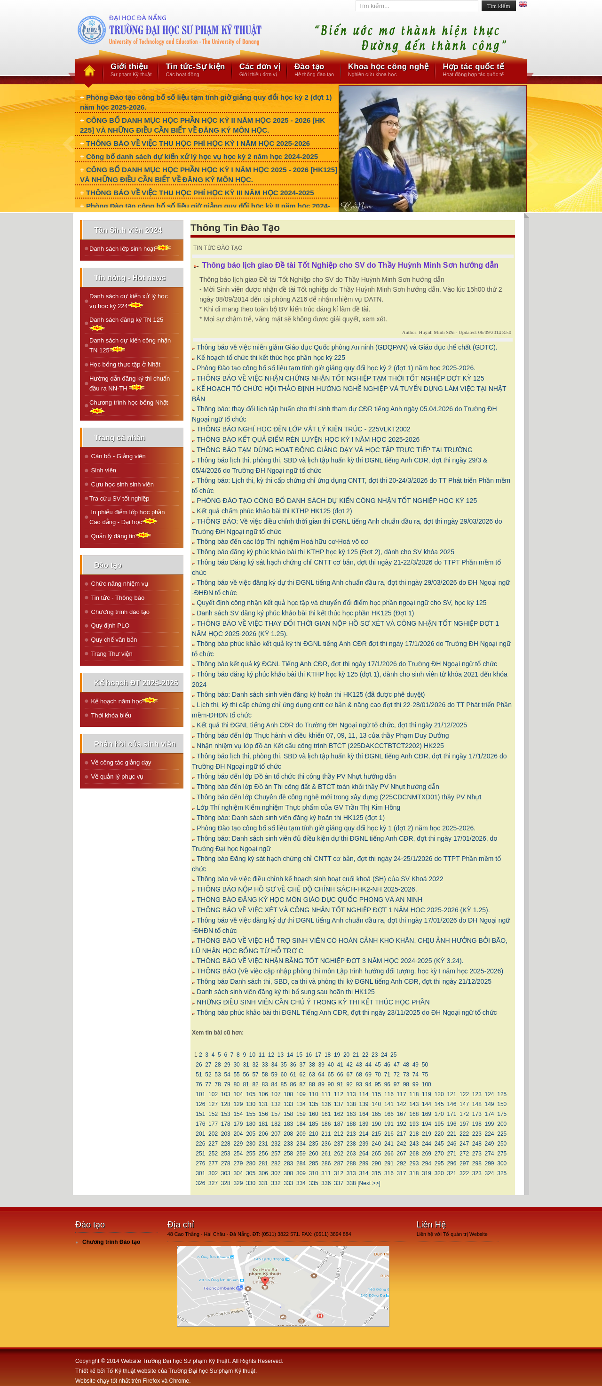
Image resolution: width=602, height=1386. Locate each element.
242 (401, 1143)
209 (301, 1134)
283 (288, 1163)
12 (271, 1054)
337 (339, 1183)
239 (363, 1143)
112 (339, 1094)
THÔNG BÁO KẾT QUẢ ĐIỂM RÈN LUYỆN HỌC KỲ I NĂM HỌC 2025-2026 (308, 439)
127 (213, 1104)
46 (387, 1064)
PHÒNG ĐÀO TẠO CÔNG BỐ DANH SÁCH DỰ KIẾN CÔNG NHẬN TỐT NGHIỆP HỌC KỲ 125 (337, 500)
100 (426, 1084)
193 (414, 1124)
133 (288, 1104)
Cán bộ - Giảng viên (117, 456)
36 (293, 1064)
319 (426, 1173)
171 (451, 1114)
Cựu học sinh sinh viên (121, 484)
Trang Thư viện (111, 653)
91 (340, 1084)
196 (451, 1124)
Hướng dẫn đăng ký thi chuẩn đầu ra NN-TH (129, 383)
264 (363, 1153)
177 (213, 1124)
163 (351, 1114)
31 (246, 1064)
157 (275, 1114)
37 (302, 1064)
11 (261, 1054)
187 (339, 1124)
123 (476, 1094)
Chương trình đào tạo (119, 611)
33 (264, 1064)
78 (217, 1084)
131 (263, 1104)
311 (326, 1173)
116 (389, 1094)
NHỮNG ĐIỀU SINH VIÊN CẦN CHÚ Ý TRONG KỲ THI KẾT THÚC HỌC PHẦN (313, 1002)
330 (251, 1183)
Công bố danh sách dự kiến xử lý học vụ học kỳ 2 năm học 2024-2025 (202, 156)
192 (401, 1124)
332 (275, 1183)
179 (238, 1124)
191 (389, 1124)
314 (363, 1173)
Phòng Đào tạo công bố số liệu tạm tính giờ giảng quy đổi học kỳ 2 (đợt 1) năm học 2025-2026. (336, 368)
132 (275, 1104)
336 (326, 1183)
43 (359, 1064)
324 (489, 1173)
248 (476, 1143)
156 (263, 1114)
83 (264, 1084)
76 (199, 1084)
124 (489, 1094)
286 (326, 1163)
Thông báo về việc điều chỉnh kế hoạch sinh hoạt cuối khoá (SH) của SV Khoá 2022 (320, 879)
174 (489, 1114)
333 (288, 1183)
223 (476, 1134)
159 (301, 1114)
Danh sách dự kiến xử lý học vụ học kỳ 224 (128, 301)
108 (288, 1094)
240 (376, 1143)
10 (252, 1054)
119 (426, 1094)
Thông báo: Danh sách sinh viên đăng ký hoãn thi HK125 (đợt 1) (291, 817)
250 (502, 1143)
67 (349, 1074)
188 (351, 1124)
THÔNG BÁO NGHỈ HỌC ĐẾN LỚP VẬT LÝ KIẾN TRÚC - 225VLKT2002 (303, 429)
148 (476, 1104)
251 (200, 1153)
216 (389, 1134)
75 (424, 1074)
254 (238, 1153)
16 (309, 1054)
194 (426, 1124)
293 (414, 1163)
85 (283, 1084)
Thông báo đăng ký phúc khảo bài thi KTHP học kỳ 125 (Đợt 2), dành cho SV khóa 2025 (325, 552)
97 (396, 1084)
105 (251, 1094)
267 (401, 1153)
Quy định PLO (109, 625)
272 (464, 1153)
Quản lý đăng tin (120, 536)
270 (439, 1153)
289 (363, 1163)
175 (502, 1114)
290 (376, 1163)
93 (359, 1084)
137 (339, 1104)
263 (351, 1153)
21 (356, 1054)
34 (274, 1064)
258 (288, 1153)
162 (339, 1114)
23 (375, 1054)
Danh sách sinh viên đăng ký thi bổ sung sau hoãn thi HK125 (285, 992)
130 (251, 1104)
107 (275, 1094)
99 (415, 1084)
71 (387, 1074)
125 (502, 1094)
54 (227, 1074)
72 (396, 1074)
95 (377, 1084)
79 (227, 1084)
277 (213, 1163)
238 (351, 1143)
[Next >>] (368, 1183)
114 (363, 1094)
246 (451, 1143)
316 (389, 1173)
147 (464, 1104)
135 (313, 1104)
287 (339, 1163)
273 (476, 1153)
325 (502, 1173)
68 (359, 1074)
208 (288, 1134)
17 (318, 1054)
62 (302, 1074)
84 (274, 1084)
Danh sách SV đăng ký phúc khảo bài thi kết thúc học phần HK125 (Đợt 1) (305, 613)
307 (275, 1173)
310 (313, 1173)
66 (340, 1074)
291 (389, 1163)
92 (349, 1084)
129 (238, 1104)
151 (200, 1114)
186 (326, 1124)
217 (401, 1134)
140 (376, 1104)
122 (464, 1094)
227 (213, 1143)
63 (312, 1074)
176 (200, 1124)
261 (326, 1153)
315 (376, 1173)
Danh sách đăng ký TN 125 (126, 323)
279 (238, 1163)
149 (489, 1104)
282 (275, 1163)
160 (313, 1114)
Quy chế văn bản (113, 639)
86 (293, 1084)
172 (464, 1114)
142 (401, 1104)
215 (376, 1134)
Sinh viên (102, 470)
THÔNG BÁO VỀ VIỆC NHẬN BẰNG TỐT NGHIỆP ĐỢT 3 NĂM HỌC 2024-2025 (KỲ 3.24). (330, 960)
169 (426, 1114)
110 (313, 1094)
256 (263, 1153)
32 (255, 1064)
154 (238, 1114)
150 (502, 1104)
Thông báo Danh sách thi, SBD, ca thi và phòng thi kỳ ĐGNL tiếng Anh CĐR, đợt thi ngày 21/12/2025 (344, 981)
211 (326, 1134)
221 (451, 1134)
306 (263, 1173)
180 (251, 1124)
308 (288, 1173)
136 (326, 1104)
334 (301, 1183)
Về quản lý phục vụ (116, 776)
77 (208, 1084)
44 (368, 1064)
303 (225, 1173)
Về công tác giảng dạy (120, 762)
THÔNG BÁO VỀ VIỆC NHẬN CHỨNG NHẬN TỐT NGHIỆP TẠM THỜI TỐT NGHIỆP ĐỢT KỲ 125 (340, 378)
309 (301, 1173)
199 (489, 1124)
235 (313, 1143)
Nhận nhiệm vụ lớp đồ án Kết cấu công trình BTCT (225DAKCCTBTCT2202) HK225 (320, 745)
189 (363, 1124)
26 (199, 1064)
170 (439, 1114)
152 (213, 1114)
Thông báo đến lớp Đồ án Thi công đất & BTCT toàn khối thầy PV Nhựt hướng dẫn (318, 786)
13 (280, 1054)
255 (251, 1153)
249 (489, 1143)
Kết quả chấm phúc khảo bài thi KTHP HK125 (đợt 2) (274, 511)
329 (238, 1183)
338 (351, 1183)
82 (255, 1084)
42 (349, 1064)
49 (415, 1064)
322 (464, 1173)
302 (213, 1173)
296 (451, 1163)
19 (337, 1054)
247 (464, 1143)
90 (330, 1084)
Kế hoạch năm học (123, 701)
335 (313, 1183)
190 (376, 1124)
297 (464, 1163)
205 (251, 1134)
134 (301, 1104)
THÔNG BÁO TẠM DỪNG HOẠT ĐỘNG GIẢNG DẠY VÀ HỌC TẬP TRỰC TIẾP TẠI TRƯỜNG (335, 450)
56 (246, 1074)
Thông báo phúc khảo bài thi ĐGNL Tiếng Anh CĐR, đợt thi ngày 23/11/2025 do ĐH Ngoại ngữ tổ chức (347, 1012)
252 (213, 1153)
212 (339, 1134)
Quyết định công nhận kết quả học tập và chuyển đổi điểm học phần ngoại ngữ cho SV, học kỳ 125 (341, 602)
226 (200, 1143)
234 (301, 1143)
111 (326, 1094)
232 (275, 1143)
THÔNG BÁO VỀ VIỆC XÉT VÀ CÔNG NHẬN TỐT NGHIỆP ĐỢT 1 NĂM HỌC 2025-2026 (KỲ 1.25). (343, 910)
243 (414, 1143)
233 (288, 1143)
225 (502, 1134)
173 (476, 1114)
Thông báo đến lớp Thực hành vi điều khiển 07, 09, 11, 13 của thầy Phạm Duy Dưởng (323, 735)
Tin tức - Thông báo (116, 597)
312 (339, 1173)
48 (406, 1064)
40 (330, 1064)
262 (339, 1153)
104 (238, 1094)
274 (489, 1153)
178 (225, 1124)
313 (351, 1173)
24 (384, 1054)
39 (321, 1064)
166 (389, 1114)
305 (251, 1173)
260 (313, 1153)
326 (200, 1183)
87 (302, 1084)
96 (387, 1084)
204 (238, 1134)
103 (225, 1094)
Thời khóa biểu (110, 715)
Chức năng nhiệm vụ (118, 583)
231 (263, 1143)
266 (389, 1153)
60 (283, 1074)
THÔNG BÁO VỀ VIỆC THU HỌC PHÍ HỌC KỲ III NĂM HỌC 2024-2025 (200, 193)
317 (401, 1173)
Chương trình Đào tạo (111, 1242)
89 (321, 1084)
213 (351, 1134)
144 (426, 1104)
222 (464, 1134)
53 (217, 1074)
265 (376, 1153)
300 (502, 1163)
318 (414, 1173)
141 (389, 1104)
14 (290, 1054)
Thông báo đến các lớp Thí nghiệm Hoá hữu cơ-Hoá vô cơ (282, 541)
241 (389, 1143)
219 (426, 1134)
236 (326, 1143)
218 (414, 1134)
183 (288, 1124)
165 (376, 1114)
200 (502, 1124)
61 (293, 1074)
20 (346, 1054)
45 (377, 1064)
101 (200, 1094)
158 (288, 1114)
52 (208, 1074)
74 (415, 1074)
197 (464, 1124)
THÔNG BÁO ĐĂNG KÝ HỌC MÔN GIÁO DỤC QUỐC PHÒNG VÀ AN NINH (309, 899)
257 (275, 1153)
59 (274, 1074)
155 (251, 1114)
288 (351, 1163)
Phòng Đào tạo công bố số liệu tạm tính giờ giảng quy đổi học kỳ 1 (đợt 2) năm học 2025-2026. (336, 828)
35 (283, 1064)
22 (365, 1054)
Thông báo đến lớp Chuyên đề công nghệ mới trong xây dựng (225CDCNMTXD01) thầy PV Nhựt (339, 797)
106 (263, 1094)
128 (225, 1104)
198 (476, 1124)
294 (426, 1163)
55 (236, 1074)
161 (326, 1114)
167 (401, 1114)
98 (406, 1084)
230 (251, 1143)
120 (439, 1094)
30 (236, 1064)
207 (275, 1134)
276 (200, 1163)
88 (312, 1084)
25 (393, 1054)
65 (330, 1074)
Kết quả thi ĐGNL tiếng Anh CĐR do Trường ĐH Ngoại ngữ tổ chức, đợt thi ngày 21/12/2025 (332, 725)
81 (246, 1084)
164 (363, 1114)
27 (208, 1064)
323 (476, 1173)
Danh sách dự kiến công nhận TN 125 (130, 345)
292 (401, 1163)
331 (263, 1183)
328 (225, 1183)
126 (200, 1104)
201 (200, 1134)
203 (225, 1134)
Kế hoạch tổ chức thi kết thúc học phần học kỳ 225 (271, 357)
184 (301, 1124)
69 (368, 1074)
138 (351, 1104)
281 (263, 1163)
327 (213, 1183)
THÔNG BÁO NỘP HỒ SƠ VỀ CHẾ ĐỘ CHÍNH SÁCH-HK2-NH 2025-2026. (307, 889)
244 (426, 1143)
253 (225, 1153)
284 (301, 1163)
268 (414, 1153)
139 (363, 1104)
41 (340, 1064)
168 (414, 1114)
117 (401, 1094)
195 (439, 1124)
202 (213, 1134)
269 (426, 1153)
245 (439, 1143)
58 (264, 1074)
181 (263, 1124)
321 (451, 1173)
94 (368, 1084)
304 (238, 1173)
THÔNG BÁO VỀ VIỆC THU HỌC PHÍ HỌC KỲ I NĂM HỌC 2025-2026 (198, 143)
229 (238, 1143)
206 (263, 1134)
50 (424, 1064)
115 (376, 1094)
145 (439, 1104)
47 (396, 1064)
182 (275, 1124)
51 (199, 1074)
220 (439, 1134)
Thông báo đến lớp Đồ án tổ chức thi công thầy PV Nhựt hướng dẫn (296, 776)
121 (451, 1094)
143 (414, 1104)
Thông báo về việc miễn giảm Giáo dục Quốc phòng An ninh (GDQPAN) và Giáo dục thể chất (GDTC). (347, 347)
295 (439, 1163)
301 (200, 1173)
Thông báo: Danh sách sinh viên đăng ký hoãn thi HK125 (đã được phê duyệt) (311, 694)
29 (227, 1064)
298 (476, 1163)
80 (236, 1084)
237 (339, 1143)
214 (363, 1134)
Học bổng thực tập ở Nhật (124, 364)
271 (451, 1153)
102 (213, 1094)
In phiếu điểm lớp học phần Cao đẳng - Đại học (127, 517)
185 (313, 1124)
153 (225, 1114)
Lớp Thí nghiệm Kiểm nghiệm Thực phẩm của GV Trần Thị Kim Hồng (298, 807)
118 (414, 1094)
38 (312, 1064)
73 (406, 1074)
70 (377, 1074)
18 (328, 1054)
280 (251, 1163)
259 (301, 1153)
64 (321, 1074)
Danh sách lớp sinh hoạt (130, 248)
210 (313, 1134)
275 (502, 1153)
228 (225, 1143)
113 (351, 1094)
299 (489, 1163)
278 (225, 1163)
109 (301, 1094)
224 (489, 1134)
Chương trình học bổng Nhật (128, 406)
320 (439, 1173)
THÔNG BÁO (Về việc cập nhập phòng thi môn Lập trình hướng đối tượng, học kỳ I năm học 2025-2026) (350, 971)
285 (313, 1163)
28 (217, 1064)
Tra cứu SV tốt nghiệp (119, 498)
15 (299, 1054)
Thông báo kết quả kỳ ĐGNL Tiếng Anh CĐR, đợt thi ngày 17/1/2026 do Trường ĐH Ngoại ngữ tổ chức (347, 664)
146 (451, 1104)
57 (255, 1074)
